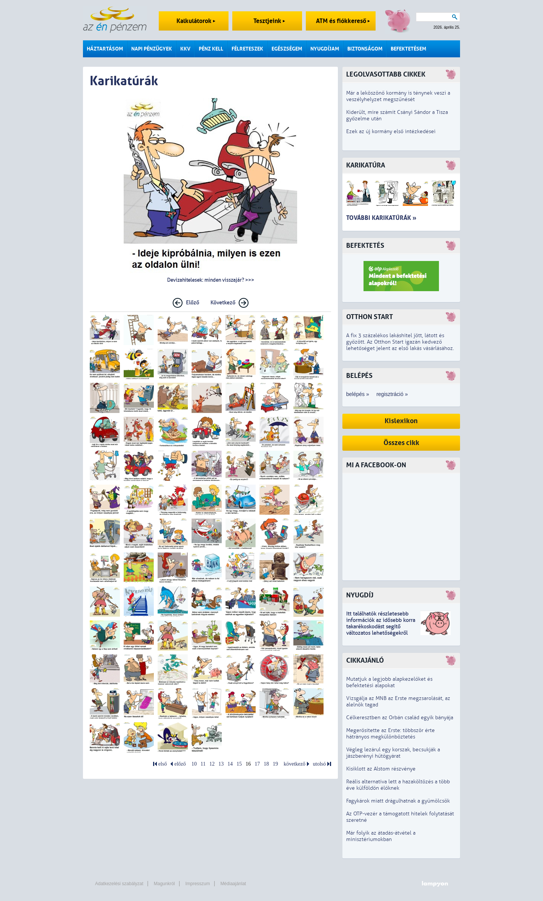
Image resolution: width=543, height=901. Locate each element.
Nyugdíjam (324, 49)
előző (180, 764)
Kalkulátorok (195, 21)
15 (239, 764)
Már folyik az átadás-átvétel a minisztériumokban (381, 836)
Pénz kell (211, 49)
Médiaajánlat (233, 883)
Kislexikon (401, 421)
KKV (185, 49)
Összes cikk (401, 443)
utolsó (319, 764)
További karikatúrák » (381, 217)
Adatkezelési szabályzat (119, 883)
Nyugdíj (359, 595)
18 (266, 764)
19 (275, 764)
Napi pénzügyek (151, 49)
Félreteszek (247, 49)
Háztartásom (105, 49)
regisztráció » (392, 394)
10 (194, 764)
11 (203, 764)
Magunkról (164, 883)
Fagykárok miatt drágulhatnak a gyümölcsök (398, 801)
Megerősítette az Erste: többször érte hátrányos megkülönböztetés (390, 733)
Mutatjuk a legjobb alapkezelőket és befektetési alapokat (389, 682)
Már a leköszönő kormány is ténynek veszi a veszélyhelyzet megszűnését (398, 96)
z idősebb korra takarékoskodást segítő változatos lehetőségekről (380, 626)
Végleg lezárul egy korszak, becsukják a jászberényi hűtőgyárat (393, 752)
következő (294, 764)
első (162, 764)
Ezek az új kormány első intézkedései (391, 131)
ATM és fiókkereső (343, 21)
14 (230, 764)
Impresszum (197, 883)
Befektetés (365, 246)
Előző (192, 302)
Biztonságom (364, 49)
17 (257, 764)
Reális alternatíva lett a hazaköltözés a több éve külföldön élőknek (398, 784)
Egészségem (287, 49)
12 (212, 764)
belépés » (357, 394)
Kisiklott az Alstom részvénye (381, 769)
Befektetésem (408, 49)
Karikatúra (365, 165)
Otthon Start (369, 317)
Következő (222, 302)
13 (221, 764)
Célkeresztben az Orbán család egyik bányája (399, 717)
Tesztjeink (269, 21)
